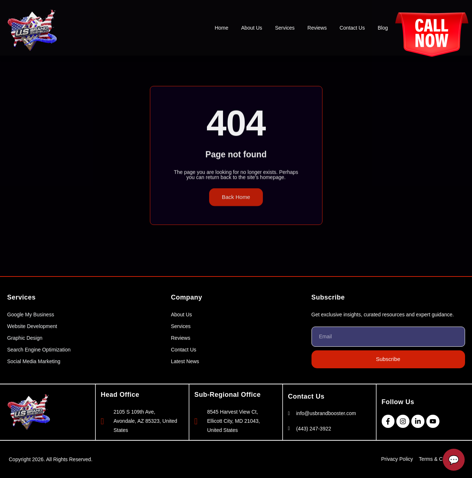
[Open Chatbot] (454, 460)
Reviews (317, 28)
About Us (252, 28)
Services (285, 28)
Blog (383, 28)
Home (221, 28)
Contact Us (352, 28)
